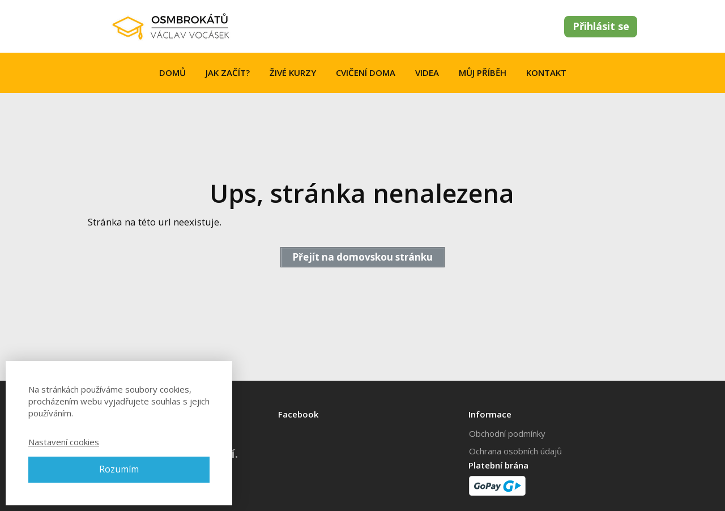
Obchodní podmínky (507, 433)
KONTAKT (546, 72)
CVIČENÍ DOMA (365, 72)
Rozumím (119, 469)
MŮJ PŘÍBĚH (482, 72)
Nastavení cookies (63, 442)
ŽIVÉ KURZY (293, 72)
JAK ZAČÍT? (228, 72)
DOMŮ (172, 72)
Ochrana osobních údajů (515, 451)
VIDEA (427, 72)
